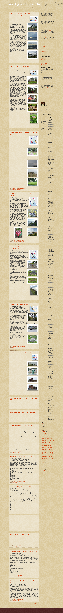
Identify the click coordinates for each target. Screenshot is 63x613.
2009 (42, 473)
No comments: (23, 188)
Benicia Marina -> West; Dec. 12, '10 (21, 353)
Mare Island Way (14, 512)
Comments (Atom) (15, 605)
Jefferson (18, 452)
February (44, 470)
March (43, 469)
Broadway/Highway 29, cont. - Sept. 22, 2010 (23, 551)
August (44, 462)
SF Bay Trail (42, 58)
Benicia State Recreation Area (16, 189)
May (43, 466)
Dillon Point (22, 241)
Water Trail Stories (43, 64)
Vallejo (13, 482)
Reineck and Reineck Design (46, 37)
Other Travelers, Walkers (44, 46)
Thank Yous (42, 52)
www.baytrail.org (46, 87)
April (43, 467)
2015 (42, 423)
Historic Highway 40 (20, 576)
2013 (42, 426)
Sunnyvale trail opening (15, 600)
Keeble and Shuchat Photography (49, 27)
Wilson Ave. (16, 482)
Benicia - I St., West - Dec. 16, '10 (20, 304)
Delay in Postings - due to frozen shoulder (22, 412)
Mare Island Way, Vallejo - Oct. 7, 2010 (21, 487)
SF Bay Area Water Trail (44, 60)
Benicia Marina (14, 452)
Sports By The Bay (43, 51)
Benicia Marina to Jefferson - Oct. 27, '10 (22, 425)
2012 (42, 427)
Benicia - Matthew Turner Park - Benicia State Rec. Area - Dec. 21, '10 (23, 247)
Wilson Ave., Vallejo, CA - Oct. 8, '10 (21, 456)
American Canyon (14, 576)
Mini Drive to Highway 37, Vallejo (20, 534)
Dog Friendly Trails (43, 50)
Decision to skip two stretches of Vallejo (22, 517)
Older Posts (36, 603)
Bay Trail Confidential (44, 63)
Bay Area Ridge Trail (44, 59)
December (44, 431)
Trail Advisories (43, 47)
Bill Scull (50, 36)
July (43, 463)
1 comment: (23, 240)
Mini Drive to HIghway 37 (15, 546)
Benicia (13, 347)
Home (24, 603)
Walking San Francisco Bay (25, 4)
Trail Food (42, 45)
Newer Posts (11, 603)
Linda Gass (42, 36)
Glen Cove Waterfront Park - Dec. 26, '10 (22, 66)
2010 (42, 430)
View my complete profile (44, 111)
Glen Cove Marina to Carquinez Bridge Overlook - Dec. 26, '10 (21, 14)
